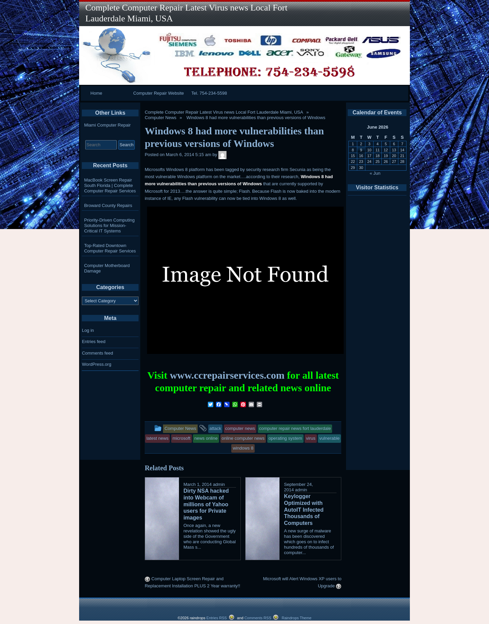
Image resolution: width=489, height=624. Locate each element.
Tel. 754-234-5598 (209, 93)
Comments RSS (257, 618)
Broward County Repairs (108, 205)
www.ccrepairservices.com (227, 375)
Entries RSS (216, 618)
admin (219, 484)
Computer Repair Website (158, 93)
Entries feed (93, 341)
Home (96, 93)
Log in (88, 330)
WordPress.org (96, 364)
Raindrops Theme (296, 618)
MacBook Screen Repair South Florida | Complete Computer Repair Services (110, 185)
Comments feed (97, 353)
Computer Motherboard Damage (107, 268)
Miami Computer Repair (107, 125)
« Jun (375, 173)
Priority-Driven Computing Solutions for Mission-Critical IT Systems (109, 225)
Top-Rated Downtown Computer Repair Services (110, 248)
